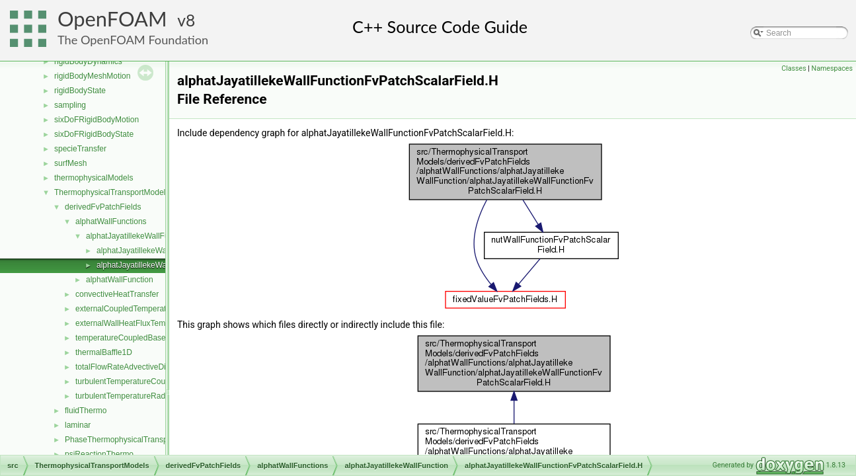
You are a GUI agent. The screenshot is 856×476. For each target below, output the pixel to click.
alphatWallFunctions (111, 221)
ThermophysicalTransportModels (111, 192)
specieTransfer (80, 148)
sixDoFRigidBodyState (94, 134)
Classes (793, 68)
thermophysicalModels (93, 177)
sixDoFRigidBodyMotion (96, 119)
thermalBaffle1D (103, 352)
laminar (78, 425)
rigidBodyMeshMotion (92, 76)
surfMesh (70, 163)
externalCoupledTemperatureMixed (137, 308)
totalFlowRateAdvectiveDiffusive (131, 367)
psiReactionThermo (99, 454)
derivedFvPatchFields (103, 207)
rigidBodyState (80, 90)
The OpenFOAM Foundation (133, 39)
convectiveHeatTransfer (117, 294)
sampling (70, 105)
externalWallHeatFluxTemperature (135, 323)
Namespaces (832, 68)
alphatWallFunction (119, 279)
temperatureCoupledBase (120, 337)
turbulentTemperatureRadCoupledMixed (145, 396)
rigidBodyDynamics (88, 61)
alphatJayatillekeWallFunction (138, 236)
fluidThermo (85, 410)
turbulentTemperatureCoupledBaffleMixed (148, 381)
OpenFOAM (112, 19)
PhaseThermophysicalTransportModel (131, 439)
